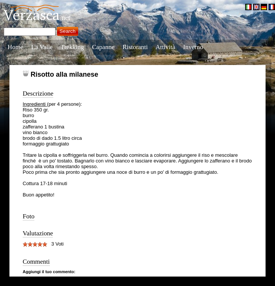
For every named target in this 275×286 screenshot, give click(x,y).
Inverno (193, 47)
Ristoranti (135, 47)
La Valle (42, 47)
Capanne (103, 47)
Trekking (72, 47)
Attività (165, 47)
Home (15, 47)
